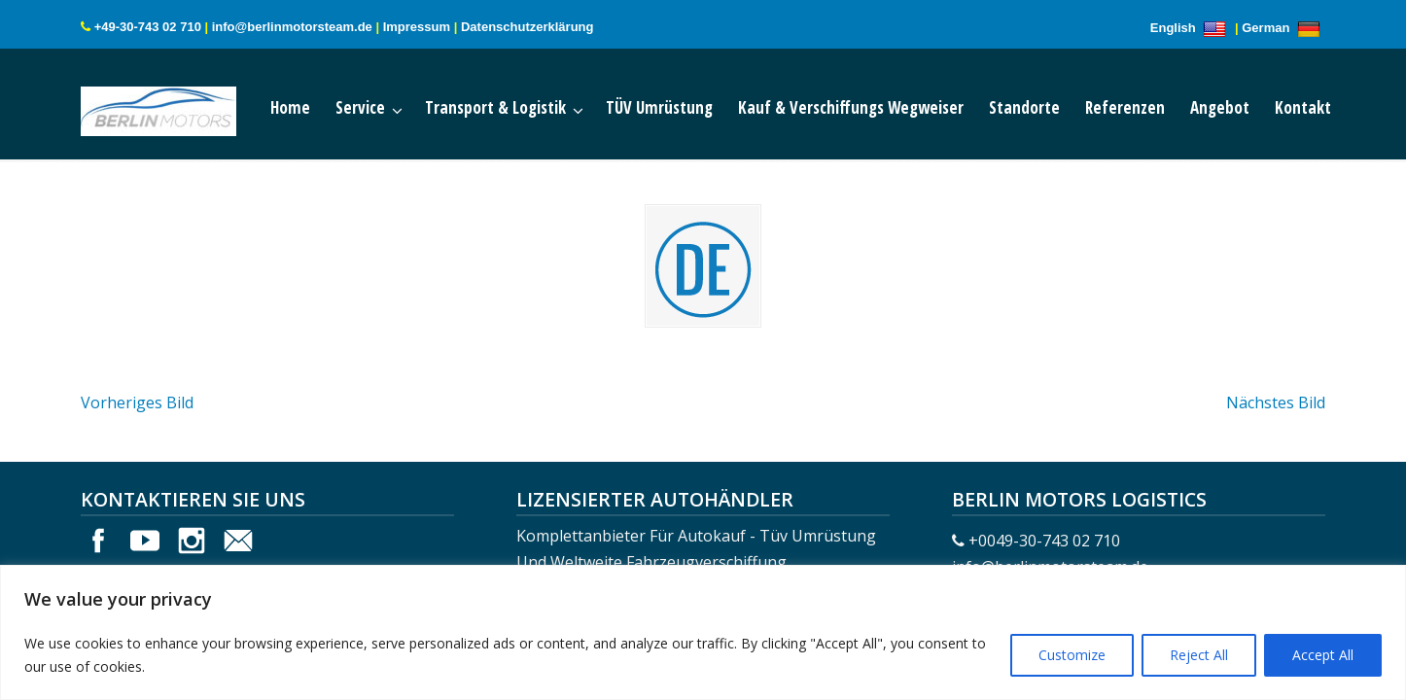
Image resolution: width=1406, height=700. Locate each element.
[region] (703, 632)
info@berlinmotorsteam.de (292, 26)
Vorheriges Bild (137, 402)
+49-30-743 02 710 (147, 26)
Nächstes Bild (1275, 402)
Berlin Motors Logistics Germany (178, 107)
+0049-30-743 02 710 (1044, 540)
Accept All (1322, 655)
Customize (1072, 655)
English (1191, 27)
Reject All (1199, 655)
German (1283, 27)
